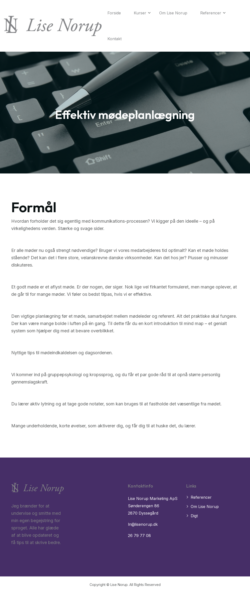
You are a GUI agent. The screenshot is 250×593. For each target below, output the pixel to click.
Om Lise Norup (173, 12)
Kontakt (114, 38)
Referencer (210, 12)
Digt (194, 515)
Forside (114, 12)
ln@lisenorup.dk (143, 524)
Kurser (140, 12)
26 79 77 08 (139, 535)
